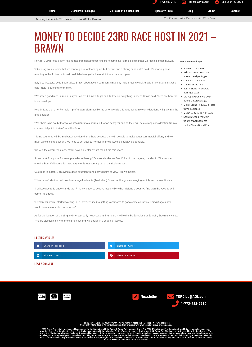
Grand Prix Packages (83, 11)
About (211, 11)
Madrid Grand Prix (193, 84)
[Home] (165, 18)
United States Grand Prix (196, 125)
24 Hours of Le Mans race (125, 11)
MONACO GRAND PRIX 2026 (198, 112)
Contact (235, 11)
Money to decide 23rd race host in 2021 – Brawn (192, 18)
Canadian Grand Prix (194, 80)
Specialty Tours (164, 11)
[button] (69, 245)
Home (52, 11)
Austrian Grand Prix (194, 68)
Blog (190, 11)
